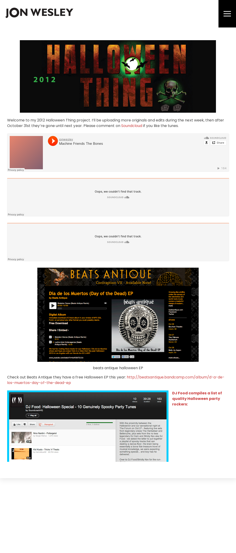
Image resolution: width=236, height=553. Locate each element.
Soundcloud (131, 125)
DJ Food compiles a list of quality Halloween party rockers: (197, 398)
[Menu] (227, 13)
